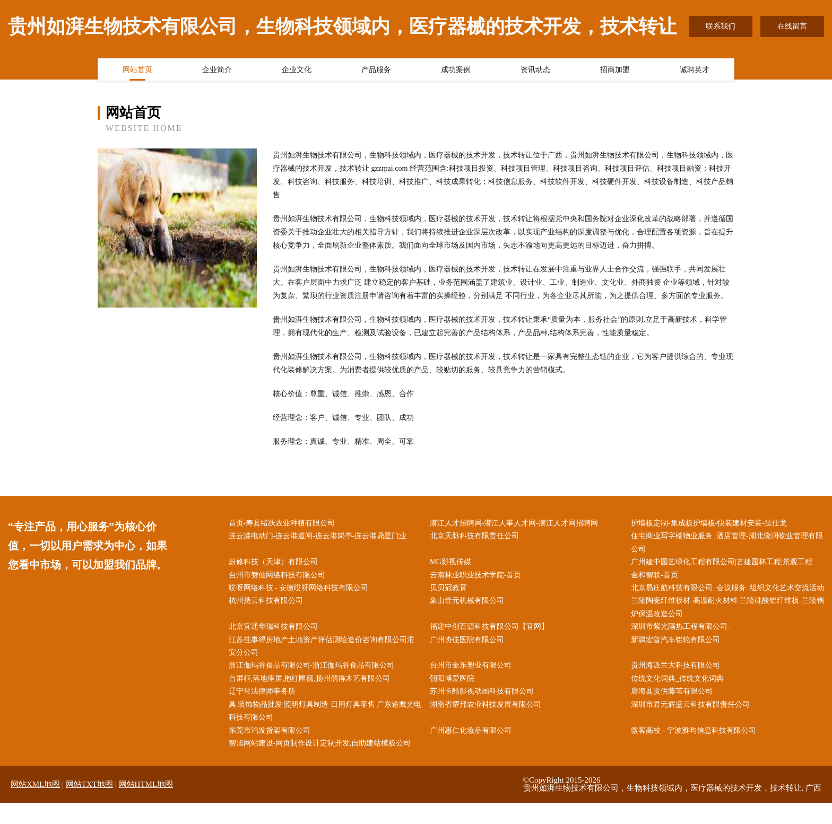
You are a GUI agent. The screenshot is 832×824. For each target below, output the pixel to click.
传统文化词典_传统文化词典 (680, 697)
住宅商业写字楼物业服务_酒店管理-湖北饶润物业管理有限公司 (726, 543)
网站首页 (137, 70)
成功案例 (456, 70)
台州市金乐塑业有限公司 (473, 684)
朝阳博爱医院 (454, 697)
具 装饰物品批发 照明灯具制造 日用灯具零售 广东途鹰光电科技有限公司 (324, 730)
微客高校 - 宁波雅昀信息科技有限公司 (696, 751)
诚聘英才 (694, 70)
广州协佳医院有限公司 (469, 657)
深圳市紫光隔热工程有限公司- (683, 644)
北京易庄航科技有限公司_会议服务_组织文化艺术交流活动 (726, 597)
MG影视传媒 (453, 564)
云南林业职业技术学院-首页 (478, 577)
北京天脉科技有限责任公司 (476, 537)
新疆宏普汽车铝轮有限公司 (678, 657)
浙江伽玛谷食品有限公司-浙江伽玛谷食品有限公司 (314, 684)
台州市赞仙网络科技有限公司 (279, 577)
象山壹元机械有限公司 (469, 617)
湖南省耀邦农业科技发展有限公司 (487, 724)
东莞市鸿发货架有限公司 (272, 751)
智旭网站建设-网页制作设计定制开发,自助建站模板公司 (322, 764)
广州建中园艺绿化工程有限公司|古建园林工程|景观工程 (724, 564)
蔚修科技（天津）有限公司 (275, 564)
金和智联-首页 (657, 577)
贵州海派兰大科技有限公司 (678, 684)
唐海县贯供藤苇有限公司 (674, 711)
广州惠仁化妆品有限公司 (473, 751)
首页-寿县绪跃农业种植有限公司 (284, 524)
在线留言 (792, 26)
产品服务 (376, 70)
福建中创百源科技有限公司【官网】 (491, 644)
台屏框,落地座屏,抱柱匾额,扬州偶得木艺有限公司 (312, 697)
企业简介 (217, 70)
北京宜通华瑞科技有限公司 (275, 644)
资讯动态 (535, 70)
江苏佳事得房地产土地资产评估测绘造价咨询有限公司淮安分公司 (324, 663)
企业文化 (297, 70)
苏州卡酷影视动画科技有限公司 (484, 711)
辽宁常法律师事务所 (264, 711)
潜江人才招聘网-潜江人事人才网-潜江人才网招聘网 (516, 524)
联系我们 (720, 26)
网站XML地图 (35, 805)
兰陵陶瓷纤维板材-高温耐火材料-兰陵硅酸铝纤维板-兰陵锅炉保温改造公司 (726, 623)
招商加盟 (615, 70)
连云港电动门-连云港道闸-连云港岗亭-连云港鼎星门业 (320, 537)
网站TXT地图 (89, 805)
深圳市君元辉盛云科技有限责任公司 (693, 724)
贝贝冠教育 (450, 590)
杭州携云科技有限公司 (268, 617)
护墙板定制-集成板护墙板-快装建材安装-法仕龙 (712, 524)
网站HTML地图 (146, 805)
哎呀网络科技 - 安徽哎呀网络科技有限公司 (301, 590)
